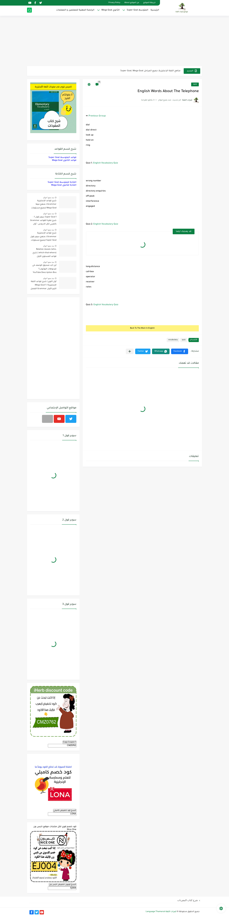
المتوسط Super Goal (137, 10)
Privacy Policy (114, 3)
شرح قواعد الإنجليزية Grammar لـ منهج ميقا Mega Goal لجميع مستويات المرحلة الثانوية (43, 205)
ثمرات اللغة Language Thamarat (161, 912)
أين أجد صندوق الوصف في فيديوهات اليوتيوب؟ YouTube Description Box (44, 269)
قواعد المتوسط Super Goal (62, 157)
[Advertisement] (114, 41)
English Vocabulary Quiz (105, 163)
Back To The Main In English (142, 328)
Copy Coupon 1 (69, 742)
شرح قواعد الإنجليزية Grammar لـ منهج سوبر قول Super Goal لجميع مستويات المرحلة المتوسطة (43, 237)
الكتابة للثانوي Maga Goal (63, 185)
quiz (195, 84)
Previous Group (97, 116)
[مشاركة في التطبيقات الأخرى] (130, 351)
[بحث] (29, 10)
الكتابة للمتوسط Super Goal (62, 182)
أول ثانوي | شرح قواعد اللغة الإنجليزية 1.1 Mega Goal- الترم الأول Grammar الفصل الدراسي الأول (43, 286)
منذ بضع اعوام (48, 197)
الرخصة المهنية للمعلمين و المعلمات (75, 10)
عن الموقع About (131, 3)
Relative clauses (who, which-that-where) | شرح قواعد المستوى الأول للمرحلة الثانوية (44, 253)
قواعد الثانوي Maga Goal (64, 160)
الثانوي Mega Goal (110, 10)
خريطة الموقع (149, 3)
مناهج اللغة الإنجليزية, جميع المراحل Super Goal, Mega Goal (150, 71)
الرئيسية (155, 10)
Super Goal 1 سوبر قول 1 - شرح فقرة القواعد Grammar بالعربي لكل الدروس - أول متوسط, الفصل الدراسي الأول (43, 221)
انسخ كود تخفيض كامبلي (64, 810)
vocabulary (173, 340)
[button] (179, 351)
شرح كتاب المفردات (187, 900)
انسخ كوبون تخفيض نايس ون (62, 885)
